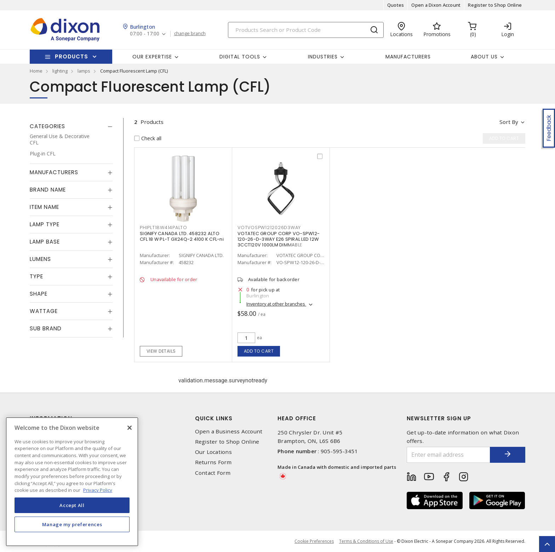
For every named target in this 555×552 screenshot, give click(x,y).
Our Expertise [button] (152, 56)
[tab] (71, 126)
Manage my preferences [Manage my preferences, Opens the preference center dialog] (72, 524)
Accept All (72, 505)
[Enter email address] (448, 455)
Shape (38, 293)
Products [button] (71, 56)
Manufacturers (408, 56)
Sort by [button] (508, 121)
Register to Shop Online (495, 5)
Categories (47, 126)
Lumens (40, 259)
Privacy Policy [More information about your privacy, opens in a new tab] (97, 490)
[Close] (129, 428)
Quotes (395, 5)
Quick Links (214, 418)
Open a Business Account (229, 431)
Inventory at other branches (276, 304)
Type (36, 276)
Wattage (44, 311)
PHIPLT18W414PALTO (163, 227)
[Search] (306, 30)
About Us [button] (484, 56)
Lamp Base (45, 241)
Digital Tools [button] (239, 56)
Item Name (44, 207)
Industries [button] (323, 56)
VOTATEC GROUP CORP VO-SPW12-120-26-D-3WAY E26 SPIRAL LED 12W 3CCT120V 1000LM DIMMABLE (279, 239)
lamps (84, 71)
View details (161, 351)
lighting (60, 71)
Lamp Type (44, 224)
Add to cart (259, 351)
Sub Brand (46, 328)
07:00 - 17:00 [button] (144, 34)
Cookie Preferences (314, 541)
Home (36, 71)
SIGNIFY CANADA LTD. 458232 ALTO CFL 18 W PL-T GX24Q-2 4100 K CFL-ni (182, 236)
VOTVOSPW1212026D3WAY (269, 227)
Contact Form (213, 473)
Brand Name (48, 189)
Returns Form (213, 462)
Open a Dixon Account (435, 5)
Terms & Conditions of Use (366, 541)
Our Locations (213, 452)
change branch (190, 33)
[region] (72, 481)
